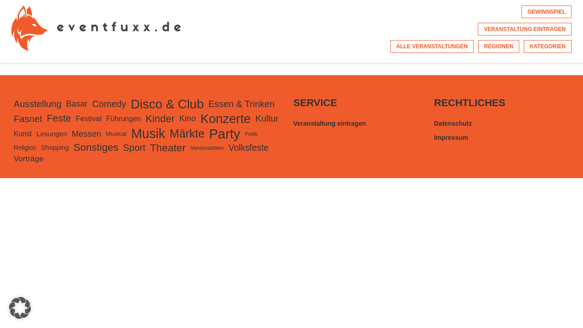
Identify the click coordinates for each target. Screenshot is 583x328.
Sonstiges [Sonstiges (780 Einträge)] (95, 147)
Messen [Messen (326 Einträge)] (86, 133)
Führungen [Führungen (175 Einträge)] (123, 119)
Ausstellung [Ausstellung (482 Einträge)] (37, 104)
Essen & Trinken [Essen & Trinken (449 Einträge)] (241, 104)
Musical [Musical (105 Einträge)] (116, 133)
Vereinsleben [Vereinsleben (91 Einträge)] (207, 147)
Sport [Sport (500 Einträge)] (134, 147)
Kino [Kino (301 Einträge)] (187, 118)
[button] (20, 308)
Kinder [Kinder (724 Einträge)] (159, 118)
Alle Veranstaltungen (432, 46)
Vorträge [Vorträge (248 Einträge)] (29, 158)
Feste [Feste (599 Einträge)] (59, 118)
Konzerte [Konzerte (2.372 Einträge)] (225, 119)
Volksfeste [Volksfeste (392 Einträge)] (249, 148)
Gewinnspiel (546, 12)
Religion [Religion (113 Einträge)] (25, 147)
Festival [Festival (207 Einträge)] (89, 118)
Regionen (498, 46)
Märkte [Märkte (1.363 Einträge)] (187, 133)
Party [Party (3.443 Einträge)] (224, 133)
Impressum (451, 137)
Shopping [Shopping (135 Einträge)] (55, 147)
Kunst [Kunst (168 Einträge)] (23, 134)
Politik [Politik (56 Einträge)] (251, 134)
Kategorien (548, 46)
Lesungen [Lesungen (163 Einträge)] (51, 134)
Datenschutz (453, 123)
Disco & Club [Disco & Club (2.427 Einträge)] (167, 104)
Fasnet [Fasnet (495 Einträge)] (28, 118)
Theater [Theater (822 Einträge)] (168, 148)
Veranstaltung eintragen (525, 29)
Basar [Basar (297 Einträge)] (76, 103)
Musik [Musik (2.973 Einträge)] (148, 133)
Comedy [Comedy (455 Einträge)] (109, 104)
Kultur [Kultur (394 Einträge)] (267, 118)
